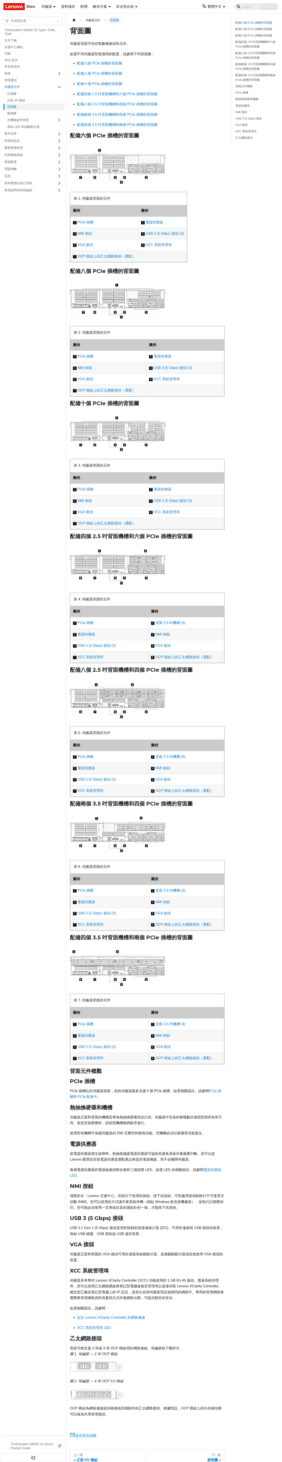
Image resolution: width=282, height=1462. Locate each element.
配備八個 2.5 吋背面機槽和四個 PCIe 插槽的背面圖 (117, 104)
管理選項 (10, 80)
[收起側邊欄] (33, 1457)
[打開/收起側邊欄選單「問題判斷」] (59, 169)
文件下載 (10, 40)
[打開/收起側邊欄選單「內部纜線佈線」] (59, 155)
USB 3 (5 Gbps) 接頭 (248, 118)
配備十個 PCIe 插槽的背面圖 (99, 84)
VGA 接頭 (85, 245)
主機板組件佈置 (18, 120)
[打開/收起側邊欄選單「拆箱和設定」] (59, 140)
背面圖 (11, 106)
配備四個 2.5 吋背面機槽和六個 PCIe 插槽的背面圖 (117, 94)
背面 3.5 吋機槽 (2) (170, 890)
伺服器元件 (12, 87)
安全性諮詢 (12, 66)
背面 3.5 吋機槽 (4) (170, 1024)
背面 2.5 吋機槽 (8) (170, 756)
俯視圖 (11, 113)
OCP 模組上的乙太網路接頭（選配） (106, 256)
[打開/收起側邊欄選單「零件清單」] (59, 133)
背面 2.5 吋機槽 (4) (170, 623)
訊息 (7, 176)
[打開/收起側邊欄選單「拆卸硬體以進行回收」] (59, 183)
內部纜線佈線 (13, 155)
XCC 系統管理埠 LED (94, 1328)
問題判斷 (10, 169)
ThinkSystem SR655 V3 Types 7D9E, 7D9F (30, 32)
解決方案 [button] (100, 6)
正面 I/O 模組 (16, 100)
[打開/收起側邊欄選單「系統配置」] (59, 162)
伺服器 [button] (46, 6)
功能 (7, 53)
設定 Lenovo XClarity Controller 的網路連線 (111, 1317)
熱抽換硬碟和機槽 (246, 99)
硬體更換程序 (13, 147)
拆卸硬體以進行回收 (18, 183)
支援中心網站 (13, 47)
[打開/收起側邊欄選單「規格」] (59, 73)
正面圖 (11, 93)
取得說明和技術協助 (18, 190)
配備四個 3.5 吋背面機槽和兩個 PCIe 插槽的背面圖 (117, 125)
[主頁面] (74, 20)
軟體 (84, 6)
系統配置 (10, 162)
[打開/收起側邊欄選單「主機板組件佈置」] (59, 120)
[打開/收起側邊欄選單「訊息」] (59, 176)
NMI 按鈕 (84, 233)
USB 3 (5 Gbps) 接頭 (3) (165, 233)
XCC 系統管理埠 (159, 245)
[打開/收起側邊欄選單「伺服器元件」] (59, 87)
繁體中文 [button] (212, 6)
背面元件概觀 (244, 86)
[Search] (256, 6)
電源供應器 (154, 222)
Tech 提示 (11, 60)
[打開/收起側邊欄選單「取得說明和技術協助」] (59, 190)
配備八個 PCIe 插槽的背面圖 (99, 73)
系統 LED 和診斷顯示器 (23, 127)
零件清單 (10, 133)
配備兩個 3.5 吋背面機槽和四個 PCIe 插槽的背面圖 (117, 114)
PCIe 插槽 (85, 222)
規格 (7, 73)
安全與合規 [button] (125, 6)
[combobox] (11, 20)
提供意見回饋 (83, 1435)
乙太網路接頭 (244, 137)
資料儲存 (68, 6)
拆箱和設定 (12, 140)
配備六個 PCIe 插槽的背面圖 (99, 63)
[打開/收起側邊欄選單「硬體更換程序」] (59, 147)
